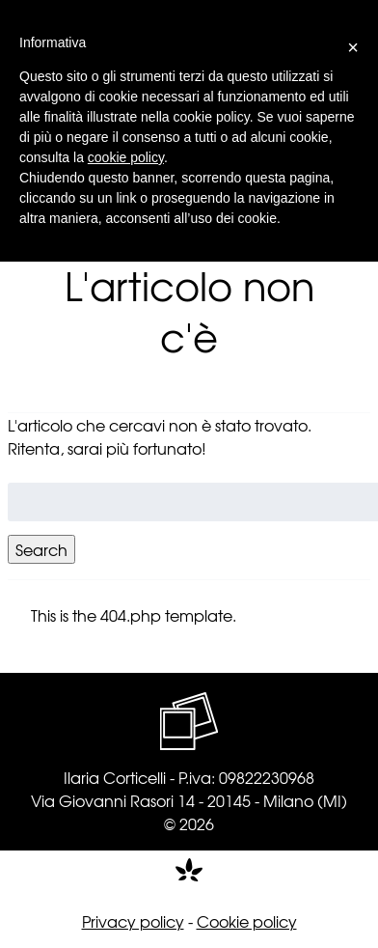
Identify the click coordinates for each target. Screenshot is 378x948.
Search (41, 549)
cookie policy (126, 157)
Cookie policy (247, 921)
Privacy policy (133, 921)
